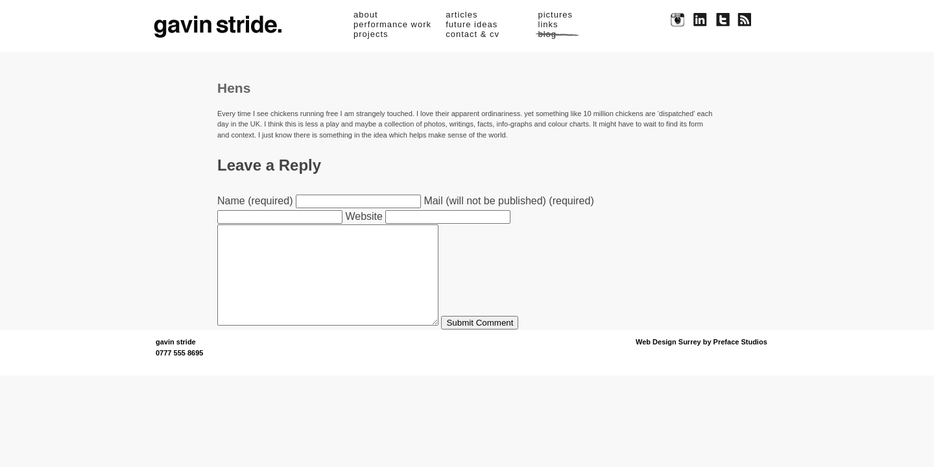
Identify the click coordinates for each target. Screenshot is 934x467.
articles (461, 14)
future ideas (471, 24)
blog (547, 34)
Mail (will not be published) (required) (508, 200)
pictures (555, 14)
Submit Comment (505, 342)
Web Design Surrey (668, 361)
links (548, 24)
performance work (392, 24)
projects (371, 34)
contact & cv (472, 34)
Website (364, 216)
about (365, 14)
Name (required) (255, 200)
